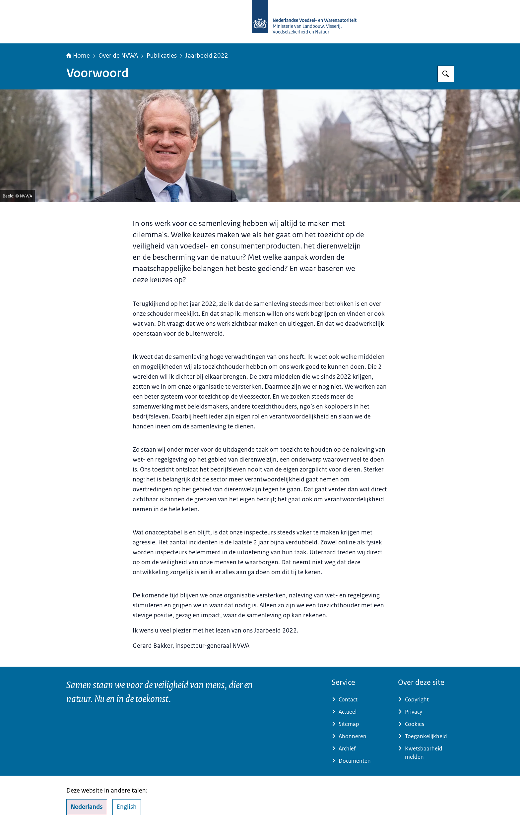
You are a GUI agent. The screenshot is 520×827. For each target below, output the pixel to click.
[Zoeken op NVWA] (446, 74)
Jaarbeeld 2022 (206, 56)
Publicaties (162, 56)
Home (78, 56)
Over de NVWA (118, 56)
